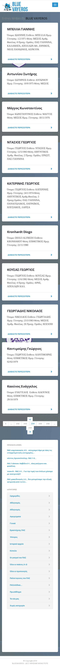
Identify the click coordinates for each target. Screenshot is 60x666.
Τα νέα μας (14, 599)
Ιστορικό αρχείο (17, 544)
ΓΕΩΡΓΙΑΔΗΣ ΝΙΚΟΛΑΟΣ (25, 311)
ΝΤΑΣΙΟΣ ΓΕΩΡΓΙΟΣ (21, 142)
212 (17, 424)
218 (30, 428)
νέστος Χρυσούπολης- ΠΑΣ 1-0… (21, 458)
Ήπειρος (14, 537)
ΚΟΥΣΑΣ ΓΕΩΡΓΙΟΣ (20, 269)
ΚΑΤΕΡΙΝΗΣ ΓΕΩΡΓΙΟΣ (23, 183)
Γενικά (13, 523)
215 (40, 424)
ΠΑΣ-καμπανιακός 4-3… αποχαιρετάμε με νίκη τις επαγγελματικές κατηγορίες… (29, 451)
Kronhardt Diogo (19, 232)
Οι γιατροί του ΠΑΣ (18, 557)
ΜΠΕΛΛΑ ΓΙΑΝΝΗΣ (21, 29)
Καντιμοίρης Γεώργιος (24, 348)
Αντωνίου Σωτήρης (22, 74)
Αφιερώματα (15, 516)
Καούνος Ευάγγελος (22, 386)
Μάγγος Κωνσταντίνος (24, 108)
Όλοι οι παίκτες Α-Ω (18, 564)
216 (47, 424)
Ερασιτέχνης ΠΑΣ (17, 530)
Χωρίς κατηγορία (17, 605)
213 (25, 424)
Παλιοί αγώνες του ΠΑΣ (20, 578)
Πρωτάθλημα (15, 592)
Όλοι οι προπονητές (18, 571)
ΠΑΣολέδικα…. (16, 585)
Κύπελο (13, 551)
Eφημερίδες (15, 496)
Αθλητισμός (15, 503)
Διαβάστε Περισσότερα (30, 59)
